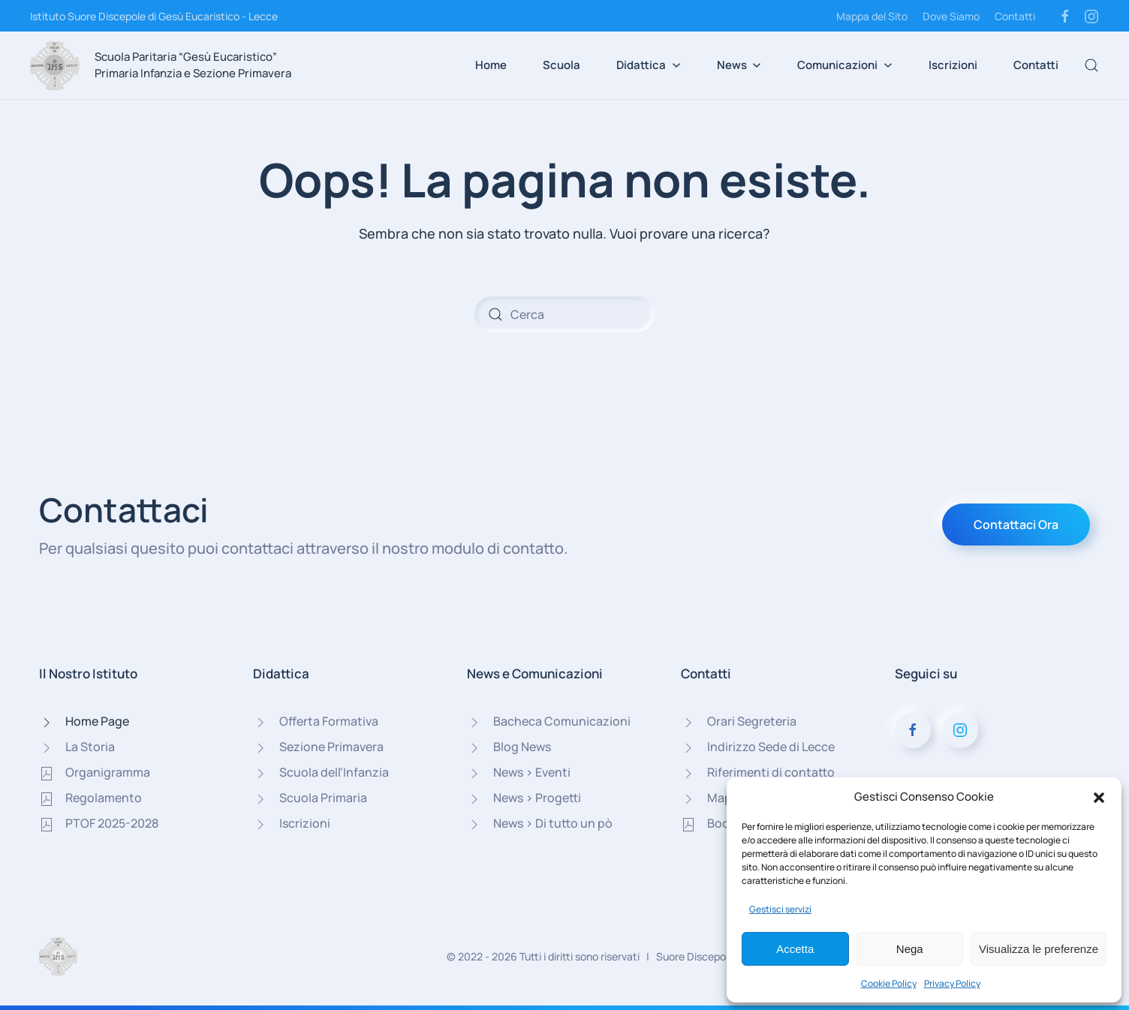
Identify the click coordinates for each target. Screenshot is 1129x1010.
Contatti (1015, 16)
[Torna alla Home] (55, 65)
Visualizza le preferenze (1038, 948)
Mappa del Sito (872, 16)
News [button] (739, 65)
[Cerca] (564, 314)
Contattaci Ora (1016, 524)
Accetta (795, 948)
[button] (1098, 796)
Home (491, 65)
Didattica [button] (648, 65)
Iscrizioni (953, 65)
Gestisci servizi (780, 909)
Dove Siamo (951, 16)
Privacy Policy (952, 983)
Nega (909, 948)
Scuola (561, 65)
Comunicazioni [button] (845, 65)
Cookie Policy (889, 983)
